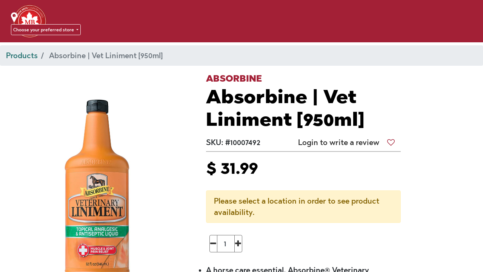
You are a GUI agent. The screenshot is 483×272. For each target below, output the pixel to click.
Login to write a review (338, 142)
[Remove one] (213, 243)
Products (22, 55)
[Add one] (238, 243)
